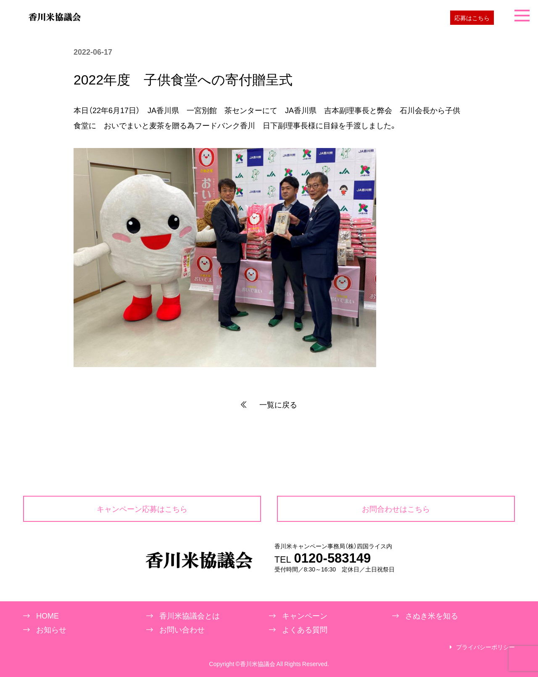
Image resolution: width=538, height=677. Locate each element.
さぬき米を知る (431, 615)
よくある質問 (304, 629)
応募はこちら (472, 17)
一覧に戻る (269, 404)
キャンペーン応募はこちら (142, 508)
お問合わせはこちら (396, 508)
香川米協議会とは (189, 615)
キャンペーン (304, 615)
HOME (47, 615)
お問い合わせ (182, 629)
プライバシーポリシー (485, 647)
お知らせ (51, 629)
